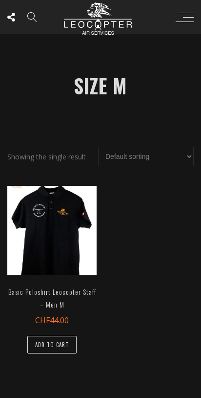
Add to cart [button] (52, 345)
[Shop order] (146, 156)
